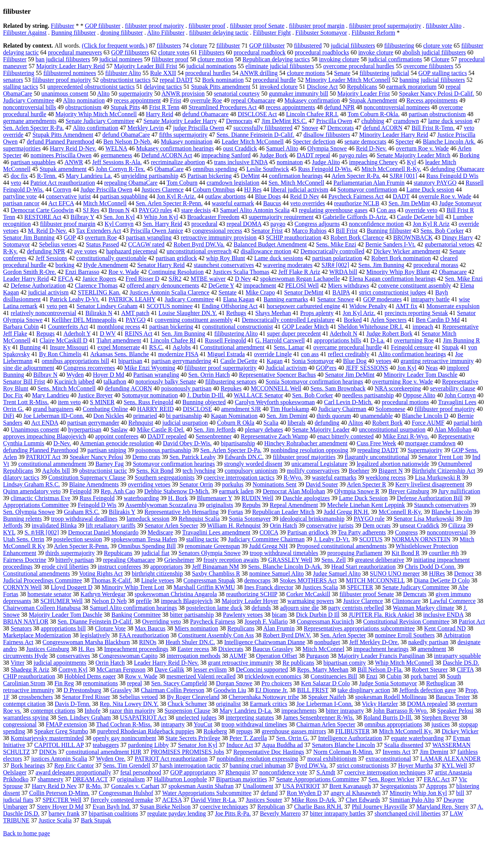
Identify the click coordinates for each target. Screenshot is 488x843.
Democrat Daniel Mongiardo (103, 532)
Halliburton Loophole (180, 779)
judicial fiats (18, 800)
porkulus (233, 484)
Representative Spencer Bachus (277, 374)
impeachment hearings (380, 649)
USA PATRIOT (301, 786)
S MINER (102, 402)
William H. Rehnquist (233, 525)
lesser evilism (210, 669)
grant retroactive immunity (241, 662)
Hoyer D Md (108, 374)
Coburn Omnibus (214, 189)
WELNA (116, 148)
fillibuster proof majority (444, 409)
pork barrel (424, 676)
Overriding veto (161, 621)
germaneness (116, 155)
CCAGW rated (146, 244)
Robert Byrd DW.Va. (199, 244)
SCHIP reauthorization (293, 237)
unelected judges (196, 717)
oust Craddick (240, 148)
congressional (20, 724)
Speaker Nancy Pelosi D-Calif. (436, 93)
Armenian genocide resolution (117, 443)
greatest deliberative (379, 560)
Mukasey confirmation (312, 100)
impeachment (259, 285)
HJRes (437, 573)
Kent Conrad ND (445, 628)
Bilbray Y (82, 217)
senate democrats (365, 141)
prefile (144, 601)
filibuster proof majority (154, 25)
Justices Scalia (320, 587)
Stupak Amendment (373, 100)
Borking (469, 155)
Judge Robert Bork (389, 333)
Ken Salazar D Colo (325, 683)
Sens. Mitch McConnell (66, 388)
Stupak (450, 347)
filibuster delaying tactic (219, 32)
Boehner (359, 470)
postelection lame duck (214, 608)
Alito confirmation (96, 128)
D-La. (377, 340)
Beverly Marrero (280, 813)
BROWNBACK (413, 237)
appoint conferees (116, 436)
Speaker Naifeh (327, 697)
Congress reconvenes (89, 368)
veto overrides (307, 203)
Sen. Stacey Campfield (179, 683)
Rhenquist (237, 772)
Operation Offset (276, 656)
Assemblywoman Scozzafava (161, 505)
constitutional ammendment (52, 464)
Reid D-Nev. (371, 148)
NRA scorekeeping (398, 388)
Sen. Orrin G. (292, 738)
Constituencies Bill (333, 676)
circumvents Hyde (25, 656)
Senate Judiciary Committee (100, 121)
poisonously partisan (186, 388)
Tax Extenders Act (98, 230)
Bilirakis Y (122, 512)
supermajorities (22, 148)
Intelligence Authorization (350, 738)
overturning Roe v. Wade (402, 381)
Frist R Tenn (164, 107)
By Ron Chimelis (60, 354)
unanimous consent (64, 93)
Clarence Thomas (96, 285)
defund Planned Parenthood (60, 141)
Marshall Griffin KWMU (204, 587)
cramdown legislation (233, 182)
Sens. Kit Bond (154, 470)
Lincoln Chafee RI (173, 340)
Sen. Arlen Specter (343, 635)
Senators (21, 628)
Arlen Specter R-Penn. (81, 546)
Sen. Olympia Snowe (29, 512)
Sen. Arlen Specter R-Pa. (33, 128)
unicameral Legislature (319, 464)
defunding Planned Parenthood (40, 450)
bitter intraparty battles (338, 813)
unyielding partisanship (149, 176)
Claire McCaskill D (63, 340)
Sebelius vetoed (138, 697)
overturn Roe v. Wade (422, 148)
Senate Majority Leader (321, 429)
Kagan (274, 361)
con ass (310, 354)
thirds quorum (334, 416)
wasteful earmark (233, 203)
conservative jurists (329, 525)
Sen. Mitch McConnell (296, 182)
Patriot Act (472, 621)
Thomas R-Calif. (111, 580)
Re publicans (298, 662)
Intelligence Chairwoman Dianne (264, 642)
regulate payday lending (176, 813)
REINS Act (138, 333)
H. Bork (178, 498)
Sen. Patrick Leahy (192, 457)
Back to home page (26, 833)
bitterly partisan (74, 560)
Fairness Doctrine (24, 560)
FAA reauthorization (144, 635)
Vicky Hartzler (380, 704)
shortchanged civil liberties (407, 813)
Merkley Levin (145, 128)
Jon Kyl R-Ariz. (176, 196)
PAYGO (136, 320)
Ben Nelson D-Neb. (127, 141)
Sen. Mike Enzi (464, 278)
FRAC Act (437, 779)
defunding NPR (46, 251)
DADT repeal (313, 155)
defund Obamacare (205, 114)
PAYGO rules (155, 210)
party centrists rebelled (356, 608)
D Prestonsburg (82, 690)
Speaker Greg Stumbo (61, 731)
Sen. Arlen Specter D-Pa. (230, 450)
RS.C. (156, 347)
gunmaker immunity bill (298, 93)
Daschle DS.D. (461, 662)
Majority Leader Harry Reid (70, 66)
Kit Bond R (406, 553)
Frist (175, 100)
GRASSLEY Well (290, 560)
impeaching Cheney (373, 162)
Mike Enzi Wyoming (149, 368)
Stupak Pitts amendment (220, 86)
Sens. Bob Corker (442, 230)
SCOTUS (370, 539)
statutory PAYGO (435, 182)
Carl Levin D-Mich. (348, 402)
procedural (204, 224)
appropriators (166, 566)
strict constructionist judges (392, 292)
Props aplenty (317, 313)
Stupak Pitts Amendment (62, 134)
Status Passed (102, 244)
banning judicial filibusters (432, 80)
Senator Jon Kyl (197, 745)
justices (440, 724)
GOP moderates (382, 299)
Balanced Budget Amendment (270, 244)
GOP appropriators (193, 772)
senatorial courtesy (237, 93)
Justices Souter (264, 800)
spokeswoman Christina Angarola (176, 594)
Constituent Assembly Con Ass (216, 635)
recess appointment (137, 100)
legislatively (95, 635)
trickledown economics (273, 676)
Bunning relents (22, 518)
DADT (401, 196)
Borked (353, 320)
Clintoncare (406, 601)
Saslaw (119, 429)
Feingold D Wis (97, 505)
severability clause (452, 388)
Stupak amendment (63, 169)
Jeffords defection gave (427, 690)
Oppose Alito (419, 395)
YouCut (203, 724)
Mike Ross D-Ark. (314, 800)
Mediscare (160, 532)
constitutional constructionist (237, 326)
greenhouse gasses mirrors (294, 731)
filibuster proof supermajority (385, 25)
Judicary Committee (189, 299)
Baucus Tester (453, 697)
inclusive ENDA (443, 614)
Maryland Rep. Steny (442, 806)
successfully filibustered (262, 128)
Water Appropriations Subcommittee (207, 793)
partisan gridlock (176, 258)
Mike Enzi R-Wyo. (406, 436)
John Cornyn (460, 395)
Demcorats (340, 128)
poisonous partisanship (163, 450)
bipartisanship (238, 443)
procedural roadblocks (322, 52)
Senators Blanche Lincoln (343, 745)
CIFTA (465, 669)
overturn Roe (101, 237)
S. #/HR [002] (41, 532)
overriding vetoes (149, 484)
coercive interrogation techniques (384, 772)
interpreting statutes (250, 717)
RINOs (147, 642)
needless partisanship (368, 395)
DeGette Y (221, 285)
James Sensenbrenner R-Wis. (318, 717)
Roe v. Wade (123, 272)
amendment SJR (241, 409)
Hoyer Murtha (415, 765)
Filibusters (212, 52)
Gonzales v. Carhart (135, 786)
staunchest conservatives (224, 265)
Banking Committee (136, 614)
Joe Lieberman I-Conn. (325, 704)
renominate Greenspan (212, 546)
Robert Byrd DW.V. (287, 635)
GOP (69, 237)
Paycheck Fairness (212, 621)
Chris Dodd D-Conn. (430, 566)
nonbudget (327, 642)
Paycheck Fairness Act (356, 196)
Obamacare (453, 272)
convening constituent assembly (194, 320)
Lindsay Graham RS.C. (31, 484)
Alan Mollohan (452, 429)
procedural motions (405, 402)
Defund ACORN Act (166, 155)
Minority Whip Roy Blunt (398, 272)
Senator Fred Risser (86, 697)
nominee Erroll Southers (405, 635)
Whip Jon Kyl (161, 217)
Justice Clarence (363, 601)
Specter (404, 141)
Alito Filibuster (166, 32)
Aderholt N (343, 333)
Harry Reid (159, 114)
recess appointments (290, 107)
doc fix (19, 176)
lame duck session (450, 121)
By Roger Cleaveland (193, 697)
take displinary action (363, 690)
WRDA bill (343, 272)
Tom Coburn (182, 182)
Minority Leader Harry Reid (393, 134)
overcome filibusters (428, 66)
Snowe (310, 128)
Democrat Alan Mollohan (294, 491)
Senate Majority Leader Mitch (413, 155)
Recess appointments (432, 100)
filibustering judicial (384, 73)
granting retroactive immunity (437, 361)
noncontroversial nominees (397, 107)
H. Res (86, 649)
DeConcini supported (262, 669)
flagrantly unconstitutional (377, 457)
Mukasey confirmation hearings (175, 148)
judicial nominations (211, 66)
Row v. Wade (141, 676)
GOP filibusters (130, 52)
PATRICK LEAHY (132, 299)
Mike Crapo (260, 292)
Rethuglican (441, 683)
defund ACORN (383, 128)
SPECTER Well (62, 800)
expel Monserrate (119, 347)
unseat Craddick (420, 525)
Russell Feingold (225, 340)
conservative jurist (68, 196)
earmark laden (236, 491)
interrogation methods (193, 656)
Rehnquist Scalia (199, 518)
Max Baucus (150, 628)
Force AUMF (428, 422)
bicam (279, 614)
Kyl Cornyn (118, 224)
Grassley (121, 690)
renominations (100, 683)
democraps (257, 580)
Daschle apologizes (306, 498)
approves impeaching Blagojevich (44, 436)
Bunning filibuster (73, 32)
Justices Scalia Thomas (241, 272)
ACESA (172, 800)
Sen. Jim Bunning (183, 333)
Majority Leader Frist (363, 93)
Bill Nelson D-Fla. (380, 669)
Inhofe (93, 710)
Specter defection (314, 141)
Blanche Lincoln (451, 512)
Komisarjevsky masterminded (47, 738)
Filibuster (62, 25)
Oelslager (14, 772)
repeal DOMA (243, 224)
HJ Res (253, 189)
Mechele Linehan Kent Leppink (366, 505)
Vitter (17, 662)
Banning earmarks (285, 299)
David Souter (322, 484)
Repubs (251, 505)
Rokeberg (215, 731)
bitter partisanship (192, 614)
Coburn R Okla (235, 422)
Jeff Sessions (51, 258)
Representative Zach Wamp (274, 436)
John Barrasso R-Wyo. (400, 710)
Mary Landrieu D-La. (246, 710)
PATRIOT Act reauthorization (171, 758)
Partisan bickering (210, 176)
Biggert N (391, 470)
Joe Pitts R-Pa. (233, 813)
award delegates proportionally (73, 772)
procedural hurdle (274, 80)
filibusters (169, 45)
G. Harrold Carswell (280, 340)
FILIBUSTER (352, 731)
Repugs (45, 333)
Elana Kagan (238, 299)
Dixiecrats (230, 649)
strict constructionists (363, 765)
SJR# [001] (403, 176)
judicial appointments (60, 662)
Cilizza (457, 525)
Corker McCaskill (308, 594)
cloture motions (306, 73)
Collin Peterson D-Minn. (59, 793)
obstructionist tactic (103, 470)
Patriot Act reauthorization (62, 182)
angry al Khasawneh (355, 793)
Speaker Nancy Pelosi (96, 457)
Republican (271, 806)
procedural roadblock (260, 52)
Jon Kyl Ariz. (359, 313)
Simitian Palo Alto (411, 800)
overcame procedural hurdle (347, 347)
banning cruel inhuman (258, 765)
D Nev (243, 278)
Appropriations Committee (36, 505)
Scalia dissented (404, 745)
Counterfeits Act (68, 326)
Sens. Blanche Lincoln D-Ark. (285, 566)
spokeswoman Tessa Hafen (144, 539)
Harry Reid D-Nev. (73, 148)
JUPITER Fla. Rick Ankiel (381, 614)
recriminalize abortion (178, 162)
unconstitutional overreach (199, 251)
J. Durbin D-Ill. (206, 395)
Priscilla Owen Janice (156, 230)
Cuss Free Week (376, 443)
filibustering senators (231, 381)
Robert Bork (387, 422)
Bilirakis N (98, 313)
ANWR (73, 162)
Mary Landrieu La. (89, 176)
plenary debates (264, 429)
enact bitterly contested (345, 436)
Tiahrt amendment (118, 340)
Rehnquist (140, 422)
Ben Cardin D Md (438, 320)
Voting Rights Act (100, 573)
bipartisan (130, 361)
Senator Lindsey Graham (107, 306)
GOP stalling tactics (442, 73)
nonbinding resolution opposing (309, 450)
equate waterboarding (417, 738)
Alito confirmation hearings (412, 354)
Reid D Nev (304, 196)
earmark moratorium (411, 86)
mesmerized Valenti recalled (201, 676)
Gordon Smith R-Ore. (29, 272)
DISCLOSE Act (257, 114)
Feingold (81, 491)
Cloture (440, 59)
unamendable (376, 416)
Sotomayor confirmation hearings (174, 464)
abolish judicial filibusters (434, 52)
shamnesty (51, 779)
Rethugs (236, 313)
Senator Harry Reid (161, 265)
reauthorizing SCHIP (251, 594)
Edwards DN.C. (244, 457)
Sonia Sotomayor (313, 361)
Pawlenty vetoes (243, 614)
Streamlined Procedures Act (223, 107)
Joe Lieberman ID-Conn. (53, 416)
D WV (108, 333)
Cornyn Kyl (72, 669)
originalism (131, 779)
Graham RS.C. (82, 512)
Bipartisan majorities (241, 779)
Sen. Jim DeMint (409, 203)
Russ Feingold (96, 498)
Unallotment (258, 786)
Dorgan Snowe (234, 683)
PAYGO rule (368, 518)
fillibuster (228, 45)
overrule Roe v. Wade (445, 196)
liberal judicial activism (299, 189)
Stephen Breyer (440, 717)
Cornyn (62, 189)
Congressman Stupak (209, 580)
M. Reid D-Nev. (47, 230)
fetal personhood (140, 772)
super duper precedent (294, 333)
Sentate (227, 292)
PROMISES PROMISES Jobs (187, 752)
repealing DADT (377, 450)
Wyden (74, 374)
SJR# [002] (335, 265)
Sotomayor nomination (150, 395)
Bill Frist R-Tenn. (432, 128)
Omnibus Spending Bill (147, 546)
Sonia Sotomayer (250, 518)
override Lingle (273, 354)
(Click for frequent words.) (115, 45)
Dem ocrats (376, 525)
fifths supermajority (183, 134)
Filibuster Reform (373, 32)
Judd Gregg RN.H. (346, 512)
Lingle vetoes (157, 580)
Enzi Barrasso (82, 272)
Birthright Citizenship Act (443, 470)
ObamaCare (168, 169)
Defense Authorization (38, 285)
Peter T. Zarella (248, 738)
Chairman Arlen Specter (325, 724)
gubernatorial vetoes (449, 244)
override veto (421, 210)
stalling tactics (20, 86)
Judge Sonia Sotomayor (388, 683)
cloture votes (173, 52)
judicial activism (48, 292)
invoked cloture (279, 86)
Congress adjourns (317, 224)
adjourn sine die (299, 608)
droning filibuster (121, 32)
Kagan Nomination (234, 416)
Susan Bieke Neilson (165, 806)
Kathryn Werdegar (102, 594)
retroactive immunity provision (219, 237)
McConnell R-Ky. (400, 512)
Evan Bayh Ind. (112, 806)
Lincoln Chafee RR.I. (312, 114)
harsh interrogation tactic (189, 765)
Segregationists (398, 786)
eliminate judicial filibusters (280, 66)
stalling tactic (202, 539)
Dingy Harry (457, 237)
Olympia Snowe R (356, 491)
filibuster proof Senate (257, 25)
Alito (103, 93)
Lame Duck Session (363, 498)
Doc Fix (13, 395)
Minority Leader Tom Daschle (421, 374)
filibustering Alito (236, 333)
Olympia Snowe (327, 148)
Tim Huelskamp (289, 409)
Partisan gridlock (308, 532)
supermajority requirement (281, 217)
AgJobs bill (56, 470)
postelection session (77, 539)
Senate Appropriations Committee (318, 779)
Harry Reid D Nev (54, 786)
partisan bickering (171, 326)
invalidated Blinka (54, 525)
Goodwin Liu (230, 690)
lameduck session (148, 518)
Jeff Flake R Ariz (299, 272)
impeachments (298, 710)
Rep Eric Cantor (74, 765)
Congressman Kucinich (325, 621)
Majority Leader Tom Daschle (66, 614)
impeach (423, 326)
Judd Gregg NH (268, 546)
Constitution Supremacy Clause (87, 477)
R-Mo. (94, 786)
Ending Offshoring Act (229, 306)
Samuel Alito (282, 148)
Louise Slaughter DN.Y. (188, 313)
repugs (244, 731)
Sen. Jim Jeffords (215, 429)
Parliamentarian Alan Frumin (369, 182)
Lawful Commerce (452, 601)
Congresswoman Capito (128, 656)
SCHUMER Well (61, 601)
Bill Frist (347, 230)
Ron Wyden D (304, 793)
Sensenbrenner (213, 436)
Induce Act (239, 745)
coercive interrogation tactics (239, 477)
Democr (464, 573)
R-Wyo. (293, 477)
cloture (198, 45)
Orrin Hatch (110, 662)
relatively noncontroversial (43, 313)
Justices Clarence (162, 189)
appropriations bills (337, 340)
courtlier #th (444, 553)
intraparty (173, 724)
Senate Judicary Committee (415, 587)
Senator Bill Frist (24, 381)
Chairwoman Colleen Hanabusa (42, 608)
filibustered (308, 45)
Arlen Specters (389, 320)
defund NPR (339, 107)
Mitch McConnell (105, 203)
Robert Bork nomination (401, 258)
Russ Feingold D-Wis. (325, 169)
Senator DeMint (303, 292)
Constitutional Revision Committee (406, 621)
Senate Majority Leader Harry (180, 121)
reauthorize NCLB (356, 203)
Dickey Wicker (460, 731)
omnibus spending (215, 169)
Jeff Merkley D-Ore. (374, 642)
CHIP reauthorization (29, 676)
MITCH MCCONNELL (375, 580)
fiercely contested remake (122, 800)
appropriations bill (63, 628)
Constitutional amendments (36, 573)
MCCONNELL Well (276, 388)
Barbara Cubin (21, 326)
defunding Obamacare (457, 169)
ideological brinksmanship (312, 518)
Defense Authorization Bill (429, 498)
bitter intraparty (345, 710)
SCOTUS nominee (170, 306)
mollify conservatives (313, 470)
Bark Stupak (96, 820)
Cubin (394, 676)
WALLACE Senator (258, 395)
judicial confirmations (395, 59)
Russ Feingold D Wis (452, 176)
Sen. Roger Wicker (391, 779)
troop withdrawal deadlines (84, 518)
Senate (342, 73)
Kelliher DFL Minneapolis (84, 320)
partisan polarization (337, 258)
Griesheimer (179, 560)
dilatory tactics (21, 477)
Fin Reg (64, 683)
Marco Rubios (309, 230)
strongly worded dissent (253, 464)
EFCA (65, 278)
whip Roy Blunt (225, 258)
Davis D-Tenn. (73, 704)
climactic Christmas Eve (40, 498)
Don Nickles (108, 416)
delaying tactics (163, 86)
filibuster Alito (444, 25)
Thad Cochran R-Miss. (124, 724)
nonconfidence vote (283, 772)
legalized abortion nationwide (392, 464)
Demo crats (146, 457)
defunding (327, 422)
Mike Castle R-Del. (161, 429)
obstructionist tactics (125, 80)
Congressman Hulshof (126, 793)
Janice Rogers (99, 278)
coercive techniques (224, 806)
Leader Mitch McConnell (253, 141)
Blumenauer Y (214, 498)
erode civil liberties (65, 566)
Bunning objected (204, 402)
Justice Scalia (55, 820)
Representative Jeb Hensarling (181, 512)
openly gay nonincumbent (124, 738)
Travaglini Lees (457, 402)
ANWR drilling (258, 73)
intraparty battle (430, 299)
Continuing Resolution (176, 272)
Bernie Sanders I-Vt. (390, 244)
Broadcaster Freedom (213, 217)
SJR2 (175, 278)
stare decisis (196, 210)
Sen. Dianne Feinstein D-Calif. (95, 621)
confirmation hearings (296, 176)
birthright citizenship (157, 573)
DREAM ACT (90, 779)
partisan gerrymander (93, 422)
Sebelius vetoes (58, 244)
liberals (296, 422)
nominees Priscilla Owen (61, 155)
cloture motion (215, 59)
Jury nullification (459, 491)
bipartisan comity (344, 662)
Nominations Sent (275, 484)
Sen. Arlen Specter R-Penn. (169, 203)
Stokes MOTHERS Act (308, 580)
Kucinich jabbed (74, 381)
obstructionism (83, 107)
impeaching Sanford (225, 155)
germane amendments (29, 121)
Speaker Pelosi (455, 710)
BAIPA (341, 292)
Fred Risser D (142, 278)
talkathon (115, 381)
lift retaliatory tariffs (110, 525)
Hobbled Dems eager (90, 676)
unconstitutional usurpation (392, 429)
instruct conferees (119, 566)
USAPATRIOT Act (143, 717)
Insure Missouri (69, 347)
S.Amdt (325, 772)
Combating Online (105, 409)
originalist (228, 704)
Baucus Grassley (272, 649)
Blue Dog (355, 361)
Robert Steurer (430, 669)
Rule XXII (163, 73)
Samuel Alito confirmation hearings (133, 608)
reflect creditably (348, 354)
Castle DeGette (238, 361)
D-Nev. (62, 443)
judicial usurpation (185, 422)
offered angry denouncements (163, 285)
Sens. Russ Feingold (148, 402)
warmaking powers (310, 601)
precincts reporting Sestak (416, 313)
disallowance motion (266, 251)
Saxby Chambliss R (216, 573)
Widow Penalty (368, 306)
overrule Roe (206, 100)
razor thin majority (133, 710)
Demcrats (414, 594)
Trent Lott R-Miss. (26, 402)
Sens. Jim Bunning (381, 265)
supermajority (136, 93)
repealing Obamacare (129, 560)
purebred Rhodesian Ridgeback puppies (145, 731)
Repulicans (240, 628)
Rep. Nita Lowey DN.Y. (129, 704)
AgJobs (181, 347)
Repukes (231, 388)
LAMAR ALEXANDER (450, 758)
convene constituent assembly (414, 285)
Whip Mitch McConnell (404, 662)
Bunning (30, 347)
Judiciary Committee (28, 100)
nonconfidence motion (376, 224)
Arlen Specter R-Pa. (355, 176)
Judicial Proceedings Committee (42, 580)
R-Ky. (10, 251)
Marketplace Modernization (37, 635)
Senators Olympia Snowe (209, 553)
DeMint (250, 176)
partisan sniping (106, 450)
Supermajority (425, 450)
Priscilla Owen (334, 121)
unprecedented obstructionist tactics (91, 86)
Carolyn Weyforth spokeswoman (275, 402)
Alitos (355, 422)
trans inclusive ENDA (240, 162)
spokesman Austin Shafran (201, 786)
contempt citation (24, 704)
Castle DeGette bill (420, 217)
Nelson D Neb (109, 601)
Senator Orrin (196, 484)
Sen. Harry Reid (162, 224)
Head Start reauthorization (363, 566)
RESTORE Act (42, 217)
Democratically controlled (332, 251)
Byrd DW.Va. (311, 765)
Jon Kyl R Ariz (431, 224)
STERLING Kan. (99, 292)
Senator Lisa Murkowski (423, 518)
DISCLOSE (197, 409)
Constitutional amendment (232, 347)
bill (460, 793)
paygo (277, 224)
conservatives (73, 656)
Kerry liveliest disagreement (429, 484)
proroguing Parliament (354, 553)
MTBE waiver (208, 278)
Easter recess (193, 649)
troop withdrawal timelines (254, 724)
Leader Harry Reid (26, 278)
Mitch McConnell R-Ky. (391, 169)
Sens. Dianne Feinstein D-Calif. (255, 134)
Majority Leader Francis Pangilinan (381, 656)
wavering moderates (287, 265)
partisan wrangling (149, 237)
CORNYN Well (22, 587)
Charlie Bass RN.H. (318, 806)
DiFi (8, 416)
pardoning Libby (148, 745)
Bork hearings (28, 765)
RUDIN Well (257, 498)
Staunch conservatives (441, 505)
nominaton (290, 162)
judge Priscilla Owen (198, 128)
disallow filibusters (326, 134)
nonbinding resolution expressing (257, 758)
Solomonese (390, 409)
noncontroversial (447, 532)
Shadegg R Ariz (30, 669)
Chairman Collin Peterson (172, 690)
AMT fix (406, 306)
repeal (134, 683)
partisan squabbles (33, 162)
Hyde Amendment (105, 265)
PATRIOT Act (43, 457)
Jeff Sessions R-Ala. (117, 162)
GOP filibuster (102, 25)
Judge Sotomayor (460, 203)
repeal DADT (176, 80)
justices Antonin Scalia (59, 758)
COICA (269, 532)
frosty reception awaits (231, 560)
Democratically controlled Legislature (288, 320)
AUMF (238, 656)
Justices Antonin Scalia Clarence (169, 292)
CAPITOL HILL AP (58, 745)
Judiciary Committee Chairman (266, 539)
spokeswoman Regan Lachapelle (300, 278)
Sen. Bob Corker (312, 395)
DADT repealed (167, 436)
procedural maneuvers (75, 52)
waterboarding (141, 498)
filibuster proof (207, 25)
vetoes (384, 361)
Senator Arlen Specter (171, 525)
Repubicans (118, 553)
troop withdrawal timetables (284, 553)
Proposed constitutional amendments (342, 546)
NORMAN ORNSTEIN (421, 539)
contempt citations (52, 710)
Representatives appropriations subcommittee (359, 628)
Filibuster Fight (272, 32)
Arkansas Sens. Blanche (119, 354)
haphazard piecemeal (132, 251)
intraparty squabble (457, 656)
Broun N (119, 210)
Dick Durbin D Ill (317, 614)
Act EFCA (61, 203)
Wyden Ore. (110, 758)
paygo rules (353, 155)
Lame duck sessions (278, 258)
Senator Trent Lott (440, 457)
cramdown (406, 121)
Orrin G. (13, 409)
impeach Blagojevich (187, 601)
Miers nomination (196, 628)
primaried (145, 416)
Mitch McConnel (323, 649)
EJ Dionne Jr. (271, 690)
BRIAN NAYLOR (25, 621)
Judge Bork (273, 155)
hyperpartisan (84, 429)
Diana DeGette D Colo (442, 580)
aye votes (85, 251)
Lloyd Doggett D (71, 587)
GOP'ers (326, 368)
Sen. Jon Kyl (119, 217)
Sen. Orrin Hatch (209, 374)
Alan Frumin (279, 628)
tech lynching (199, 470)
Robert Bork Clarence (357, 237)
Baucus (272, 203)
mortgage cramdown (430, 443)
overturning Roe (413, 340)
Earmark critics (268, 704)
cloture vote (437, 45)
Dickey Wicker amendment (407, 251)
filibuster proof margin (316, 25)
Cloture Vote (110, 628)
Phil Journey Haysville (380, 806)
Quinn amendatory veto (32, 491)
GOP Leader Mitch (305, 326)
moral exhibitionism (331, 758)
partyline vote (20, 196)
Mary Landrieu (50, 395)
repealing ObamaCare (130, 182)
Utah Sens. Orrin (23, 539)
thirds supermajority (70, 553)
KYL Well (454, 765)
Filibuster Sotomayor (321, 32)
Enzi (371, 676)
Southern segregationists (164, 477)
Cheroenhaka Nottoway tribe (263, 697)
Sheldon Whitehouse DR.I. (370, 326)
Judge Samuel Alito (337, 573)
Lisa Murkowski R (438, 477)
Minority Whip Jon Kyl (418, 793)
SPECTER (360, 587)
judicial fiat (155, 553)
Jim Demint (434, 752)
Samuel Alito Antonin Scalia (255, 210)
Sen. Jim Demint (286, 416)
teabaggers (106, 745)
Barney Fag (109, 464)
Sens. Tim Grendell (126, 765)
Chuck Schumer (187, 704)
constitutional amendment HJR (103, 752)
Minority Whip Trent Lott (132, 587)
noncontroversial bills (29, 107)
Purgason (317, 656)
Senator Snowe (335, 299)
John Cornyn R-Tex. (120, 169)
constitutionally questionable (111, 258)
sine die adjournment (28, 368)
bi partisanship (184, 416)
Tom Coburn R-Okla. (374, 114)
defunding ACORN (128, 388)
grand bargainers (53, 409)
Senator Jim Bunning (29, 237)
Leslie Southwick (267, 169)
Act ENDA (44, 422)
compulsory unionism (251, 470)
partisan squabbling (124, 196)
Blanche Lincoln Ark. (449, 141)
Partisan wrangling (156, 374)
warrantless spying (26, 717)
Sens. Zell (333, 560)
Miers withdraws (348, 285)
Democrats (239, 121)
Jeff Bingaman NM (215, 566)
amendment (431, 649)
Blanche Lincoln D (425, 416)
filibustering (399, 45)
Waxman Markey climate (423, 608)
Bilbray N (45, 374)
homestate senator (49, 594)
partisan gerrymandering (181, 361)
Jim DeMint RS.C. (284, 121)
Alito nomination (84, 100)
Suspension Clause (187, 710)
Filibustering (18, 73)
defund (269, 793)
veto (16, 182)
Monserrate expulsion (453, 306)
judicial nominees (120, 59)
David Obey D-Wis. (187, 443)
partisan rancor (21, 203)
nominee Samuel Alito (276, 573)
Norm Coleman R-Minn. (343, 752)
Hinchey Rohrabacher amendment (306, 443)
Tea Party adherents (362, 532)
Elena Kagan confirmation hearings (392, 278)
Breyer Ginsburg (408, 491)
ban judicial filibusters (62, 59)
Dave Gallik (169, 669)
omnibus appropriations (393, 724)
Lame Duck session (430, 189)
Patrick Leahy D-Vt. (75, 299)
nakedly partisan (428, 642)
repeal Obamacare (253, 100)
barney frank (64, 813)
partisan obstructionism (437, 114)
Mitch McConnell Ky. (406, 731)
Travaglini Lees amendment (216, 532)
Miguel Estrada (226, 354)
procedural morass (435, 265)
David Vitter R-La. (214, 800)
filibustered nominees (69, 73)
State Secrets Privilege (192, 738)
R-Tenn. (47, 176)
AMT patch (135, 313)
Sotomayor (16, 244)
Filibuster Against (25, 32)
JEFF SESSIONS (366, 368)
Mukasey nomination (187, 141)
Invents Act (396, 752)
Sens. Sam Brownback (337, 388)
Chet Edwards (363, 800)
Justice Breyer (95, 395)
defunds (261, 608)
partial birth (468, 422)
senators (13, 80)
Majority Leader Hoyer (250, 601)
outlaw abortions (225, 196)
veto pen (57, 306)
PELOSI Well (302, 285)
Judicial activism (286, 368)
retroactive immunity (29, 690)
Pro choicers (277, 683)
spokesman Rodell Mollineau (391, 697)
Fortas (235, 512)
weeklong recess (386, 477)
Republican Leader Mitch (283, 512)
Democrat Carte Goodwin (42, 210)
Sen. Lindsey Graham (84, 717)
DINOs (48, 752)
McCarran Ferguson (120, 669)
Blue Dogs (268, 196)
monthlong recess (118, 326)
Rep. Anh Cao (118, 491)
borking (64, 265)
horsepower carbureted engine (303, 306)
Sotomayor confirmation (367, 189)
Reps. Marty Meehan (322, 669)
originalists (219, 505)
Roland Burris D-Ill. (388, 717)
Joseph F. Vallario (266, 621)
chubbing (372, 121)
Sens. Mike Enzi (336, 244)
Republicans (362, 86)
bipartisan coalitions (113, 813)
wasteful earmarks (334, 477)
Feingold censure (412, 347)
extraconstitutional (388, 758)
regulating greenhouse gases (333, 210)
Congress (406, 532)
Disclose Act (322, 86)
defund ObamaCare (126, 134)
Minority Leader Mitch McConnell (347, 80)
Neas (431, 368)
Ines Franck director (268, 587)
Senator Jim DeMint (349, 374)
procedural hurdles (208, 73)
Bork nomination (223, 80)
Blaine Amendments (94, 484)
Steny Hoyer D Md (60, 806)
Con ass (386, 210)
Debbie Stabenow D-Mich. (177, 491)
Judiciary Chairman (342, 409)
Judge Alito (326, 162)
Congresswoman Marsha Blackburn (86, 642)
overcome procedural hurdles (358, 66)
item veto (69, 402)
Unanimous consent (35, 429)
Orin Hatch (283, 525)
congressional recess (217, 230)
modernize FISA (178, 354)
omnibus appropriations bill (75, 361)
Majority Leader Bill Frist (145, 66)
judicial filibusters (353, 45)
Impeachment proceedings (136, 649)
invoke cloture (375, 52)
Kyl (411, 162)
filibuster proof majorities (304, 457)
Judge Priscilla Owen (106, 189)
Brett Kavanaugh (350, 786)
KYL (9, 532)
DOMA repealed (427, 704)
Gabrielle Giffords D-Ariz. (355, 217)
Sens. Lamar (289, 347)
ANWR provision (183, 93)
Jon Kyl (406, 368)
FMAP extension (66, 724)
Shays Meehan (273, 313)
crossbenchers (36, 697)
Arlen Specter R (366, 484)
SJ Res (91, 210)
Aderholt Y (76, 333)
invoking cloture (339, 59)
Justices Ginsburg (47, 649)
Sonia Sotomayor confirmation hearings (314, 381)
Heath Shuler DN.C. (190, 642)
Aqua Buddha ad (282, 745)
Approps (436, 786)
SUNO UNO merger (395, 573)
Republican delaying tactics (276, 59)
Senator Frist (267, 230)
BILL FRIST (312, 690)
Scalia (270, 422)
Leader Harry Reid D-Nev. (166, 662)
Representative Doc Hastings (268, 752)
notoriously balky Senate (165, 381)
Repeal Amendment (294, 505)
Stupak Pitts (125, 107)
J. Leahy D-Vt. (332, 539)
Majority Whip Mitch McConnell (95, 114)
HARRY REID (155, 409)
